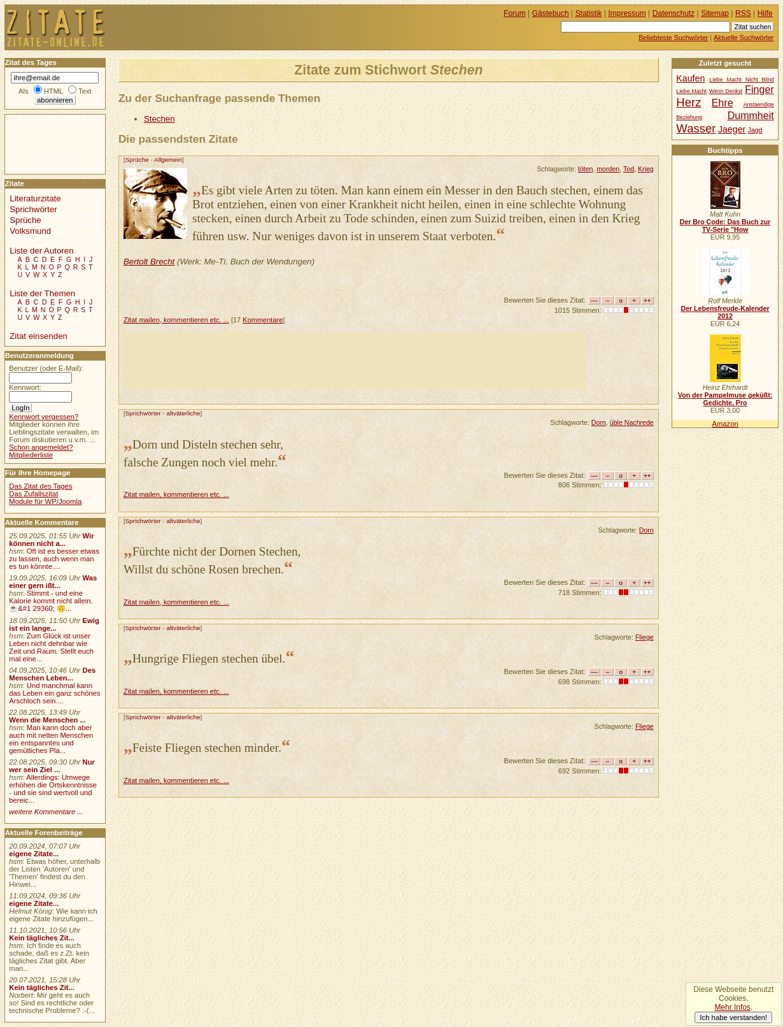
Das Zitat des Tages (40, 486)
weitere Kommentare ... (46, 811)
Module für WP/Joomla (45, 501)
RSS (743, 13)
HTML (53, 91)
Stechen (159, 119)
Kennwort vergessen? (43, 416)
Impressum (627, 13)
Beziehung (689, 117)
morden (607, 169)
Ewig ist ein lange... (54, 624)
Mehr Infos (732, 1007)
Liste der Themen (42, 293)
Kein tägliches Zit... (41, 938)
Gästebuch (550, 13)
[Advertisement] (355, 360)
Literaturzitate (35, 198)
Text (85, 91)
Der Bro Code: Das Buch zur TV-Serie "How (725, 225)
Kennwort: (25, 387)
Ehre (722, 102)
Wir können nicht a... (51, 539)
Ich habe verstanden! (733, 1017)
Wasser (696, 128)
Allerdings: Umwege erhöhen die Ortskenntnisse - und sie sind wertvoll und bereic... (53, 788)
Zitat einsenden (38, 336)
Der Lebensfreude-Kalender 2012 (725, 312)
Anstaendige (759, 104)
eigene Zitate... (34, 854)
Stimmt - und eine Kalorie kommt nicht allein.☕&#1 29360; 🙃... (51, 600)
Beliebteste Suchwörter (673, 37)
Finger (759, 89)
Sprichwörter (143, 413)
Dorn (598, 422)
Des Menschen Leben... (52, 674)
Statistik (588, 13)
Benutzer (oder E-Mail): (46, 368)
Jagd (755, 130)
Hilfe (765, 13)
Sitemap (715, 13)
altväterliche (183, 413)
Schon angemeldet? (41, 447)
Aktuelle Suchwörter (743, 37)
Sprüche (137, 159)
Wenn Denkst (725, 91)
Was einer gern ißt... (53, 581)
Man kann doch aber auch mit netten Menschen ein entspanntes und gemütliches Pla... (51, 739)
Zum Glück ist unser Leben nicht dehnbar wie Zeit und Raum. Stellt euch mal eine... (51, 647)
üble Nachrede (632, 422)
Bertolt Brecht (148, 261)
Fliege (644, 637)
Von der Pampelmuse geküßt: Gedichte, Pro (725, 398)
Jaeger (731, 129)
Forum (515, 13)
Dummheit (751, 115)
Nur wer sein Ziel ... (52, 765)
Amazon (725, 423)
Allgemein (168, 159)
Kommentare (263, 320)
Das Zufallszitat (33, 494)
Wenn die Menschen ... (47, 720)
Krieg (646, 169)
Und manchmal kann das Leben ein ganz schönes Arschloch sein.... (54, 693)
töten (585, 169)
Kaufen (690, 78)
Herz (688, 102)
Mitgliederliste (31, 455)
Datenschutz (673, 13)
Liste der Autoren (41, 250)
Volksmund (30, 231)
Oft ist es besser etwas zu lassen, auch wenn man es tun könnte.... (54, 558)
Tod (628, 169)
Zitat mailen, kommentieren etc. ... (176, 320)
